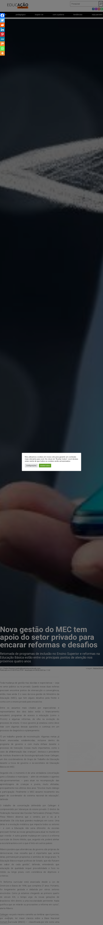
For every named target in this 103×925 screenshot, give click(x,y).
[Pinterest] (2, 34)
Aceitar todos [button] (45, 465)
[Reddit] (2, 25)
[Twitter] (2, 20)
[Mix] (2, 43)
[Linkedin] (2, 29)
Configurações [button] (31, 465)
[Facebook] (2, 15)
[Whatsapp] (2, 48)
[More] (2, 53)
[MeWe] (2, 39)
